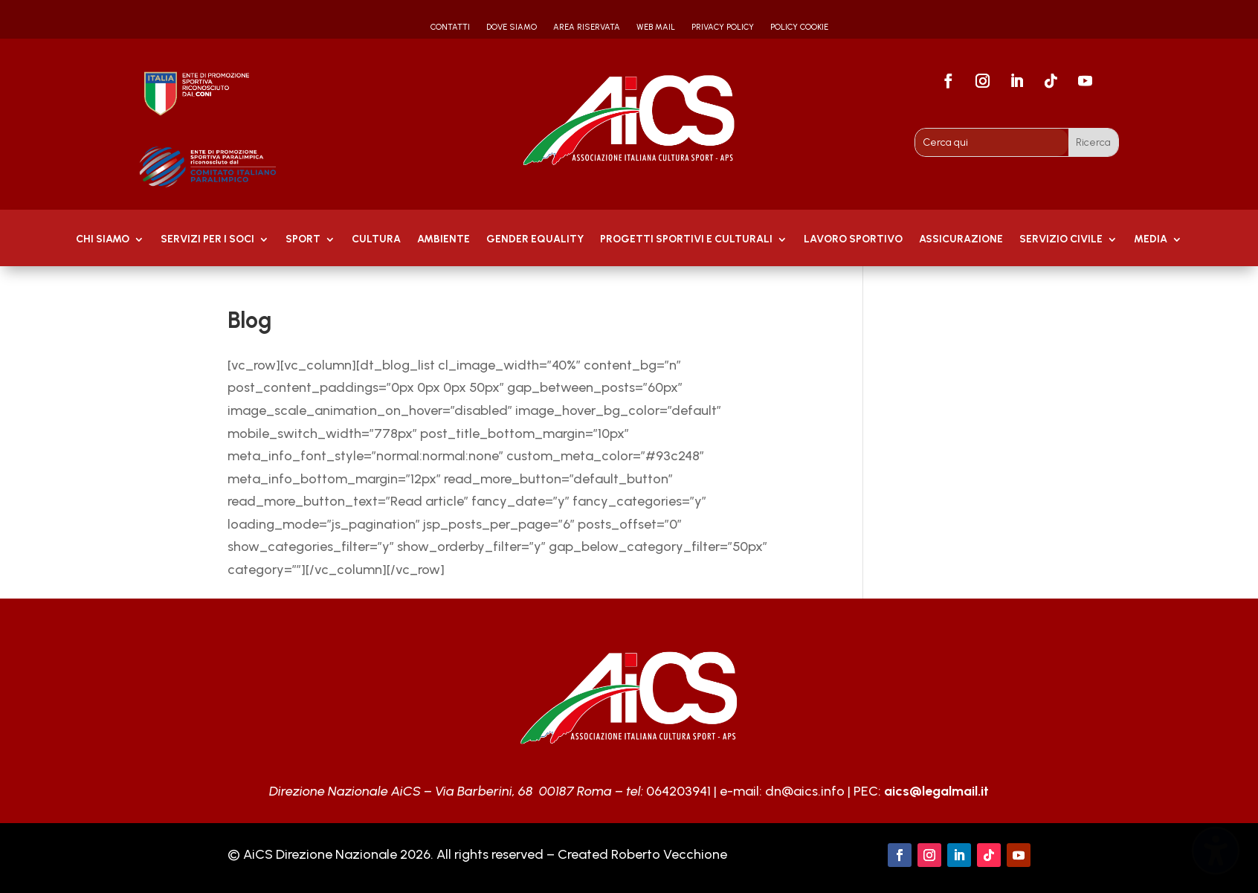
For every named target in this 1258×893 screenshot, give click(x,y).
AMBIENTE (443, 239)
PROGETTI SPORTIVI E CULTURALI (686, 239)
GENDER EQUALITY (535, 239)
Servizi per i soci (207, 239)
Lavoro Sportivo (853, 239)
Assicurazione (961, 239)
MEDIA (1150, 239)
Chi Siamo (102, 239)
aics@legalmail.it (936, 791)
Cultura (376, 239)
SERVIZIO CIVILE (1061, 239)
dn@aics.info (805, 791)
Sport (303, 239)
